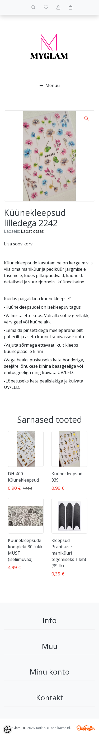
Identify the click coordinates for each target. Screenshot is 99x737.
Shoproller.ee (86, 728)
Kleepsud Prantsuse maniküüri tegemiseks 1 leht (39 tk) (68, 553)
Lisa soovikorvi (19, 244)
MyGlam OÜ (17, 727)
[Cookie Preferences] (7, 729)
